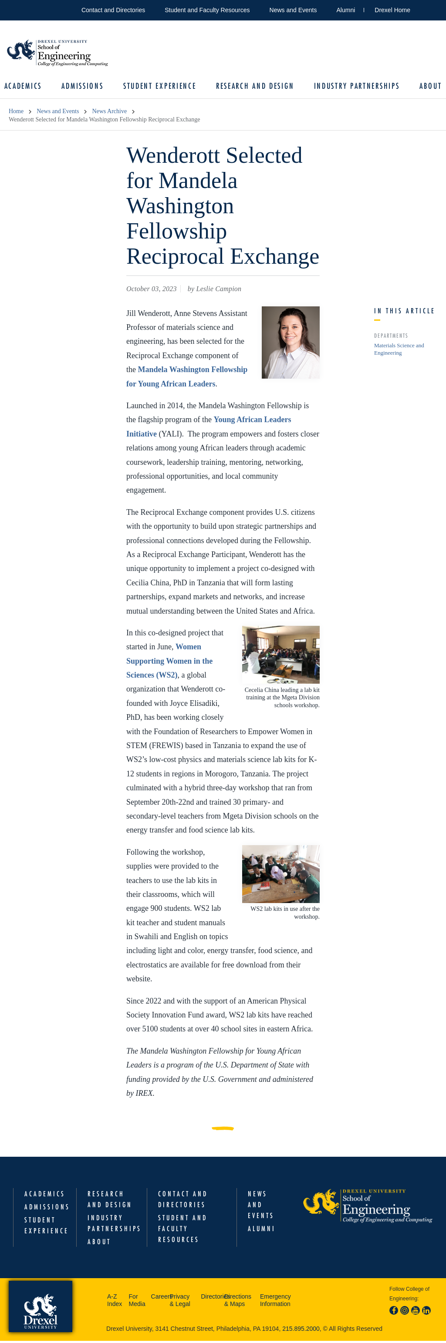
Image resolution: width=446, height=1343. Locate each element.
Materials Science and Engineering (399, 351)
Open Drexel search (426, 8)
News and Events (293, 10)
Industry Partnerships (354, 87)
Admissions (85, 87)
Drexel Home (392, 10)
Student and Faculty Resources (207, 10)
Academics (27, 87)
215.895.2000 (301, 1330)
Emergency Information (275, 1302)
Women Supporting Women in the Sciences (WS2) (169, 663)
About (426, 87)
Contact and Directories (113, 10)
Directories (210, 1298)
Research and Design (254, 87)
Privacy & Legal (179, 1302)
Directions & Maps (237, 1302)
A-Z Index (114, 1302)
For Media (137, 1302)
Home (16, 114)
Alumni (346, 10)
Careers (158, 1298)
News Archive (109, 114)
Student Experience (160, 87)
